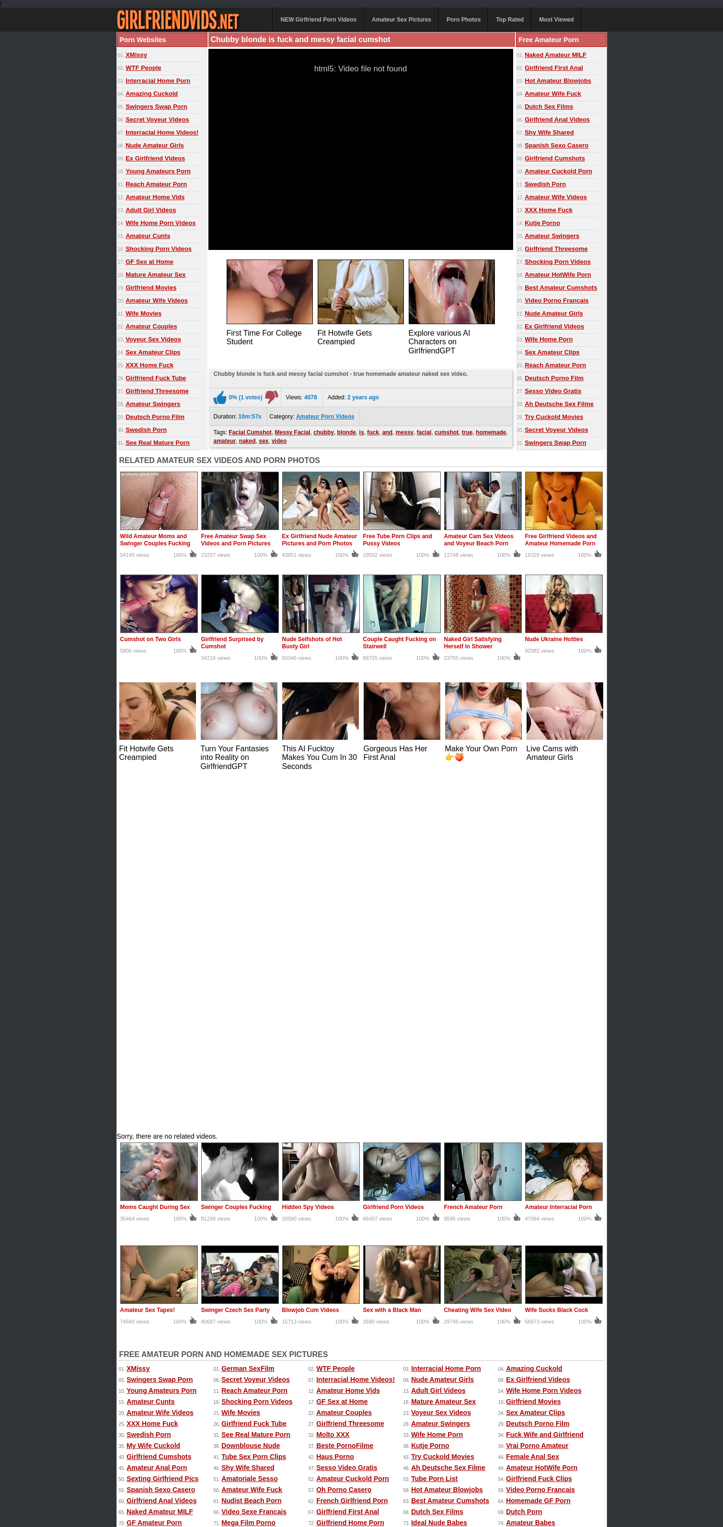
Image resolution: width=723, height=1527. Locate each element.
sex (263, 438)
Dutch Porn (524, 1162)
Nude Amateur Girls (155, 145)
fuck (373, 430)
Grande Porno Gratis (349, 1239)
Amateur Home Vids (155, 197)
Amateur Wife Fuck (553, 93)
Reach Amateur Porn (156, 184)
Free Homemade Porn (147, 1481)
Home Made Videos (209, 1481)
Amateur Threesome (158, 1239)
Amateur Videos (139, 1471)
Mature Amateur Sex (155, 274)
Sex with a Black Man (392, 960)
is (361, 430)
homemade (491, 430)
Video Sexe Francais (254, 1162)
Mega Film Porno (248, 1173)
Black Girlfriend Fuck (540, 1217)
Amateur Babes (530, 1173)
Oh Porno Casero (343, 1140)
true (467, 430)
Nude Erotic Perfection (162, 1217)
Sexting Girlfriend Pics (162, 1129)
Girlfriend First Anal (554, 67)
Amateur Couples (151, 326)
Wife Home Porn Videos (160, 222)
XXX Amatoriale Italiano (164, 1228)
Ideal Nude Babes (439, 1173)
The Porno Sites (152, 1195)
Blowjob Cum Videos (310, 960)
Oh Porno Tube (530, 1239)
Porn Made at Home (252, 1206)
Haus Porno (335, 1107)
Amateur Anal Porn (156, 1118)
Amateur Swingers (153, 403)
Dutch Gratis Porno (252, 1239)
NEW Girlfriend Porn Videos (318, 19)
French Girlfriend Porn (352, 1151)
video (279, 438)
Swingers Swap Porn (156, 106)
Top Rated (510, 19)
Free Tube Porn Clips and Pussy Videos (397, 540)
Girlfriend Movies (151, 287)
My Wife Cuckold (153, 1096)
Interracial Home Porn (158, 80)
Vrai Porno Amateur (537, 1096)
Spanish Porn (242, 1228)
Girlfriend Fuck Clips (539, 1129)
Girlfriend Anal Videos (557, 119)
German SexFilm (248, 1019)
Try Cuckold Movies (554, 416)
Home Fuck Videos (441, 1184)
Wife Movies (143, 313)
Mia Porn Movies (437, 1239)
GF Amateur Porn (154, 1173)
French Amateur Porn (473, 857)
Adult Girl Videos (151, 210)
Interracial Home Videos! (162, 132)
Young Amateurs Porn (158, 171)
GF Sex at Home (149, 261)
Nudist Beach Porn (251, 1151)
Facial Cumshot (250, 430)
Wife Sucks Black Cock (556, 960)
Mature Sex (421, 1481)
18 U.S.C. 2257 (391, 1499)
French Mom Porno (347, 1206)
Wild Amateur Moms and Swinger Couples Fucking (155, 540)
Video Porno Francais (556, 300)
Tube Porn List (434, 1129)
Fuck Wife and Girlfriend (545, 1085)
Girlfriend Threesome (157, 391)
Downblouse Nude (250, 1096)
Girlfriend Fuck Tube (156, 378)
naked (247, 438)
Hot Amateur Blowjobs (558, 80)
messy (404, 430)
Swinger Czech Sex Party (235, 960)
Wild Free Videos (533, 1195)
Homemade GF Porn (538, 1151)
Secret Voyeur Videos (157, 119)
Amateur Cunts (148, 235)
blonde (346, 430)
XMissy (136, 54)
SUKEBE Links (529, 1206)
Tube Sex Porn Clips (253, 1107)
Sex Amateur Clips (153, 352)
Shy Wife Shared (549, 132)
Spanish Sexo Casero (556, 145)
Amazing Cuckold (152, 93)
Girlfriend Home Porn (350, 1173)
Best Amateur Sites (252, 1195)
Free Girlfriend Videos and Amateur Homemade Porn (561, 540)
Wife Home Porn (549, 339)
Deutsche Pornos (248, 1184)
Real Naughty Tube (156, 1184)
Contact (321, 1499)
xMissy (289, 1481)
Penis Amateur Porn (443, 1206)
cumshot (447, 430)
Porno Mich (429, 1195)
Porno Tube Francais (349, 1228)
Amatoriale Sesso (249, 1129)
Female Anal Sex (532, 1107)
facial (424, 430)
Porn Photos (464, 19)
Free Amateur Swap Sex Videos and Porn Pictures (236, 540)
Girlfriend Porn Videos (393, 857)
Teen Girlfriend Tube (348, 1184)
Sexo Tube (428, 1228)
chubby (323, 430)
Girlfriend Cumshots (555, 158)
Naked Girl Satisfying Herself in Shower (473, 643)
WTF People (143, 67)
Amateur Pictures (377, 1481)
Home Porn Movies (536, 1184)
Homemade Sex (326, 1481)
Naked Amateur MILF (555, 54)
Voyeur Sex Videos (153, 339)
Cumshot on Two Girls (150, 639)
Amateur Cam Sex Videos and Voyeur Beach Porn (479, 540)
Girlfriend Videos (343, 1195)
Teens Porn (524, 1228)
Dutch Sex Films (549, 106)
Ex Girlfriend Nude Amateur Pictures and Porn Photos (319, 540)
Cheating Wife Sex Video (477, 960)
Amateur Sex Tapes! (147, 960)
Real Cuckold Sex (154, 1206)
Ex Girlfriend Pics (394, 1471)
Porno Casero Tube (441, 1217)
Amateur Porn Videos (325, 414)
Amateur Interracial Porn (558, 857)
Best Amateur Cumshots (561, 287)
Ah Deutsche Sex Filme (559, 403)
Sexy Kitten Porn (447, 1471)
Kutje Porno (542, 222)
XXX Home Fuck (149, 365)
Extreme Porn (494, 1471)
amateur (225, 438)
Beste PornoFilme (344, 1096)
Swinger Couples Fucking (236, 857)
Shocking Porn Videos (159, 248)
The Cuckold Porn (250, 1217)
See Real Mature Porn (158, 442)
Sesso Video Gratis (553, 391)
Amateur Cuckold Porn (558, 171)
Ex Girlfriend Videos (155, 158)
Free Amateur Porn (545, 1471)
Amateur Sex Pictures (401, 19)
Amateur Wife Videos (157, 300)
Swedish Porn (146, 429)
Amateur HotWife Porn (558, 274)
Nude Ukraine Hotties (554, 639)
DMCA (353, 1499)
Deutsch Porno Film (155, 416)
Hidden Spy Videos (308, 857)
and (387, 430)
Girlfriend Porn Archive (353, 1217)
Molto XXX (332, 1085)
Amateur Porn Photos (261, 1471)
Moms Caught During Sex (155, 857)
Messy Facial (292, 430)
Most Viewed (556, 19)
